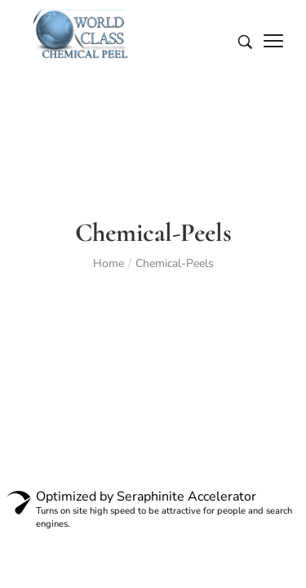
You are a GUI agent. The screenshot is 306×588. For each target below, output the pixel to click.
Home (108, 263)
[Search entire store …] (245, 42)
